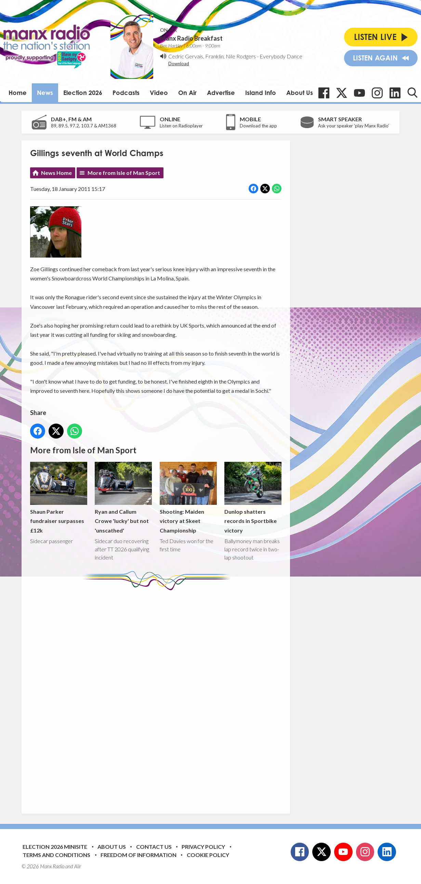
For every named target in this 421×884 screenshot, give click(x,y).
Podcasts (126, 92)
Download (178, 63)
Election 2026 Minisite (55, 846)
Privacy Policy (203, 846)
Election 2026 (82, 92)
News (45, 92)
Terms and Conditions (56, 855)
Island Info (260, 92)
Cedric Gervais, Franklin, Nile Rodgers (212, 56)
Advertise (221, 92)
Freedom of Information (138, 855)
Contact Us (154, 846)
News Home (56, 172)
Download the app (258, 125)
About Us (299, 92)
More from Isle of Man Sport (124, 172)
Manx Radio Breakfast (191, 38)
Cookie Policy (208, 855)
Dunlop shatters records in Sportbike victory (252, 497)
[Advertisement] (158, 697)
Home (18, 92)
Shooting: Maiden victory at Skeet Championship (188, 497)
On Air (187, 92)
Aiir (77, 866)
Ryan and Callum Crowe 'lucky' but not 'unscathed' (123, 497)
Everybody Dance (281, 56)
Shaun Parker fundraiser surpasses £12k (58, 497)
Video (159, 92)
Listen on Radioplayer (181, 125)
